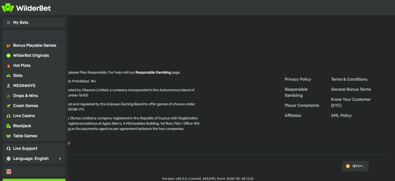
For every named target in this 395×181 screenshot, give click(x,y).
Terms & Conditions (349, 79)
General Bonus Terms (351, 89)
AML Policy (341, 115)
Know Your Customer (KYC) (351, 102)
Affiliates (293, 115)
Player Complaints (302, 105)
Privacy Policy (298, 79)
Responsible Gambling (296, 92)
